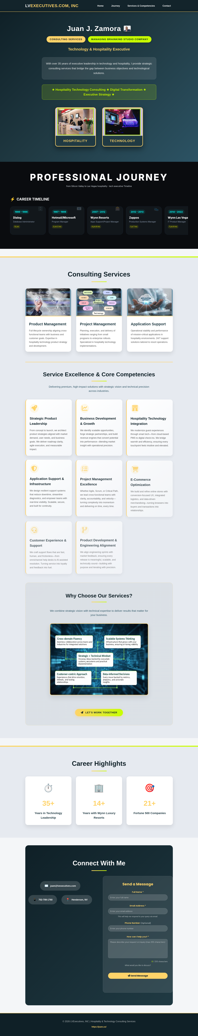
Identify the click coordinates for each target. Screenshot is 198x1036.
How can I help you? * (138, 937)
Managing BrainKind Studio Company (119, 39)
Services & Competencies (141, 6)
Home (100, 6)
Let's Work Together (99, 712)
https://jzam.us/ (99, 1027)
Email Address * (138, 906)
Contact (167, 6)
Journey (115, 6)
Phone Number (138, 923)
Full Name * (138, 892)
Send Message (138, 975)
